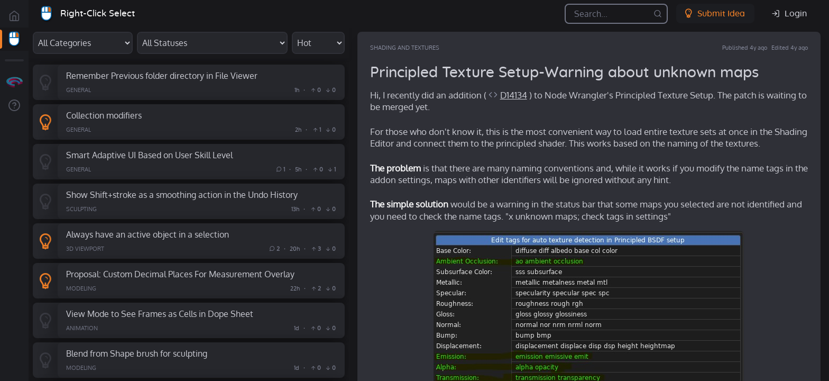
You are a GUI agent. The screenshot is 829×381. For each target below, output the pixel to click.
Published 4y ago (744, 47)
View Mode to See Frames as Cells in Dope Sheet (159, 314)
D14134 (513, 95)
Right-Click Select (97, 13)
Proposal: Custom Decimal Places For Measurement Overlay (180, 274)
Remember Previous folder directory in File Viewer (161, 75)
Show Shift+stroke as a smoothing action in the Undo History (182, 194)
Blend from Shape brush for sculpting (136, 353)
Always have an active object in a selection (147, 234)
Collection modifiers (104, 115)
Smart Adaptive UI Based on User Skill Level (149, 155)
